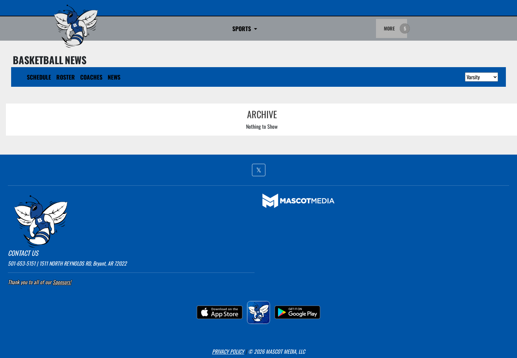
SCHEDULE (39, 77)
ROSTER (65, 77)
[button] (258, 170)
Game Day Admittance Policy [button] (314, 28)
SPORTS (149, 28)
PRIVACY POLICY (228, 351)
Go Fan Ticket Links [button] (199, 28)
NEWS (114, 77)
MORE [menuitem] (389, 28)
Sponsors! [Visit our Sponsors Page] (62, 282)
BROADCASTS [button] (251, 28)
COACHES (91, 77)
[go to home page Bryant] (76, 26)
